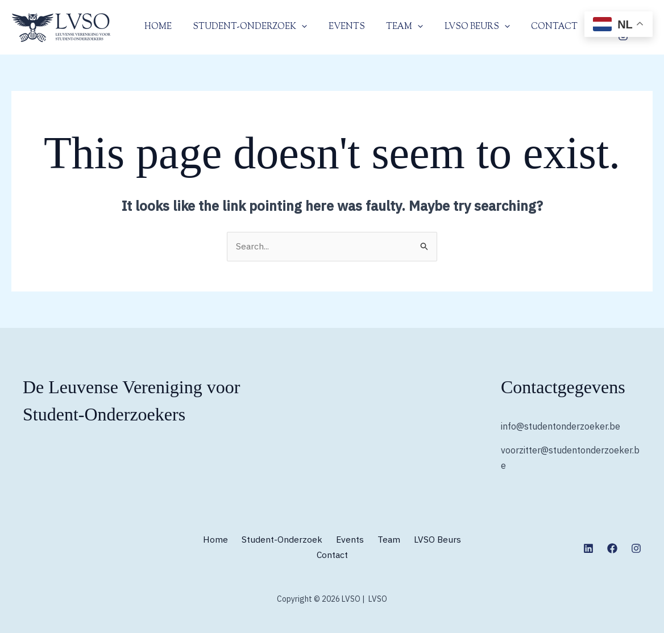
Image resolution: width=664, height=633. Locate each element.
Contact (531, 27)
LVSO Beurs (458, 27)
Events (336, 27)
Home (155, 27)
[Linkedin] (588, 548)
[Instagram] (636, 548)
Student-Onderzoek (243, 27)
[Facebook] (612, 548)
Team (389, 27)
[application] (295, 27)
